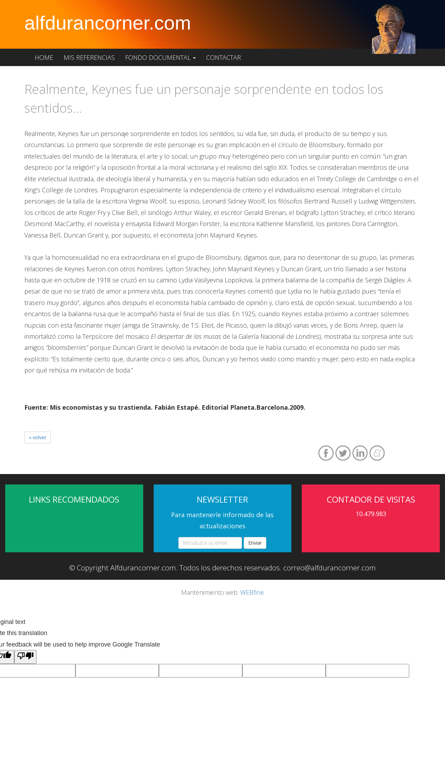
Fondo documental (160, 57)
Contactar (223, 57)
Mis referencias (89, 57)
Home (44, 57)
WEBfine (252, 592)
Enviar (255, 542)
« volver (37, 437)
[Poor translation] (25, 657)
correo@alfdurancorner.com (329, 567)
